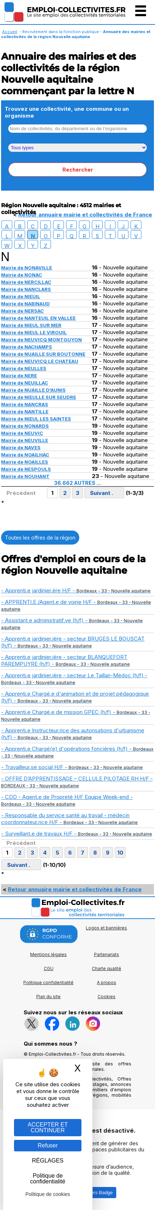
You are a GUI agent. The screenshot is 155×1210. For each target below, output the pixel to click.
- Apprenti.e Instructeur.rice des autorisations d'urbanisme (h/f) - (72, 734)
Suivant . (101, 493)
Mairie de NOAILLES (24, 462)
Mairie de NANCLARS (26, 289)
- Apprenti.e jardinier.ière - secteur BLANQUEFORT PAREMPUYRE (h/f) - (65, 660)
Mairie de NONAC (21, 275)
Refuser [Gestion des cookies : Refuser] (48, 1145)
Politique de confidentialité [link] (47, 1178)
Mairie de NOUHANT (25, 476)
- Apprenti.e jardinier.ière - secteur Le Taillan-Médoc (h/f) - (74, 678)
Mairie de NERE (19, 375)
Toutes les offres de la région (40, 538)
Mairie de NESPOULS (26, 469)
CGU (48, 968)
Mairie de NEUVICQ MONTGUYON (41, 339)
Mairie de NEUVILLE (24, 440)
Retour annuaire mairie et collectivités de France (85, 214)
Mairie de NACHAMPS (26, 347)
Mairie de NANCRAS (24, 404)
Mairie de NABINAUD (25, 303)
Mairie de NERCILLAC (26, 282)
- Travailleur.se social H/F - (72, 767)
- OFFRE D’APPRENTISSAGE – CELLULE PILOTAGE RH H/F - (77, 781)
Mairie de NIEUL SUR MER (31, 325)
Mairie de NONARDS (25, 426)
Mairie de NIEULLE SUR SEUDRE (38, 397)
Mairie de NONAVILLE (26, 267)
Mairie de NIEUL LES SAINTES (36, 419)
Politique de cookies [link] (47, 1194)
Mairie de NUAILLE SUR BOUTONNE (43, 354)
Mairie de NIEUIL (20, 296)
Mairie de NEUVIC (22, 433)
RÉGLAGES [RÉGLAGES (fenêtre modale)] (48, 1160)
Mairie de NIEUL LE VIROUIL (34, 332)
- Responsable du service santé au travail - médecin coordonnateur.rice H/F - (69, 818)
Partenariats (106, 954)
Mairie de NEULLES (23, 368)
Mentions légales (48, 954)
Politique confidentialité (48, 982)
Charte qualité (106, 968)
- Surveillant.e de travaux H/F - (76, 833)
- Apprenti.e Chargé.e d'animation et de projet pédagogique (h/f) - (75, 697)
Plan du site (48, 996)
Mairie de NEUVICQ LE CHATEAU (39, 361)
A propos (106, 982)
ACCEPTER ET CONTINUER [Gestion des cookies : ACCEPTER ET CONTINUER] (48, 1127)
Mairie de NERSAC (22, 311)
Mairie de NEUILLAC (24, 383)
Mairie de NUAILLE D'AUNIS (33, 390)
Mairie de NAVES (21, 447)
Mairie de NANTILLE (24, 411)
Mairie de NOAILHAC (25, 455)
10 (120, 852)
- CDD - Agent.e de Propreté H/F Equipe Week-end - (67, 800)
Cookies (107, 996)
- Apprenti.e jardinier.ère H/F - (76, 590)
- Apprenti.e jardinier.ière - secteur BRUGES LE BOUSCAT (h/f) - (73, 642)
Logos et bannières (106, 928)
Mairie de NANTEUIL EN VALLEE (38, 318)
